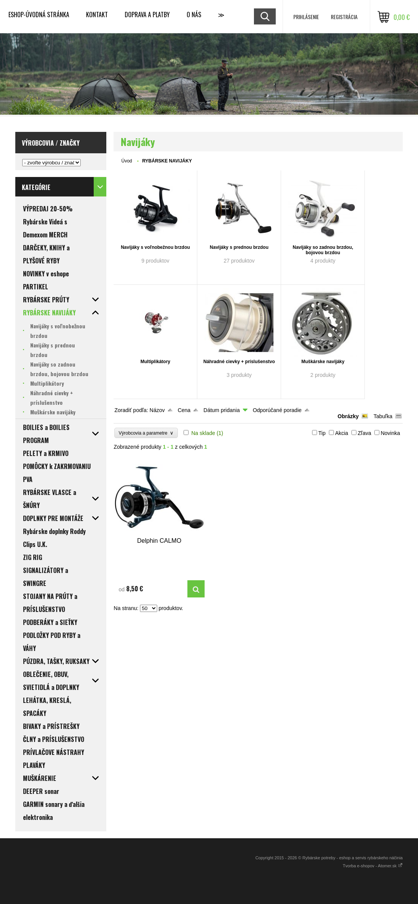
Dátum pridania (221, 410)
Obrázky (348, 416)
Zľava (364, 433)
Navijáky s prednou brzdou (239, 247)
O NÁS (194, 14)
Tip (321, 433)
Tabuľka (383, 416)
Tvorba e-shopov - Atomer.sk (373, 865)
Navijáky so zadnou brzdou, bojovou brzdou (323, 250)
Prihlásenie (306, 17)
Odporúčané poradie (277, 410)
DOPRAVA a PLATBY (147, 14)
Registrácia (344, 17)
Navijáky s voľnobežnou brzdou (155, 247)
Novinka (390, 433)
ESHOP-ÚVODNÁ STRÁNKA (38, 14)
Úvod (126, 161)
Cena (184, 410)
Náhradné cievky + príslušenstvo (239, 361)
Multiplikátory (155, 361)
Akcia (341, 433)
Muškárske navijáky (323, 361)
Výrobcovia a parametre (146, 433)
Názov (157, 410)
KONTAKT (97, 14)
